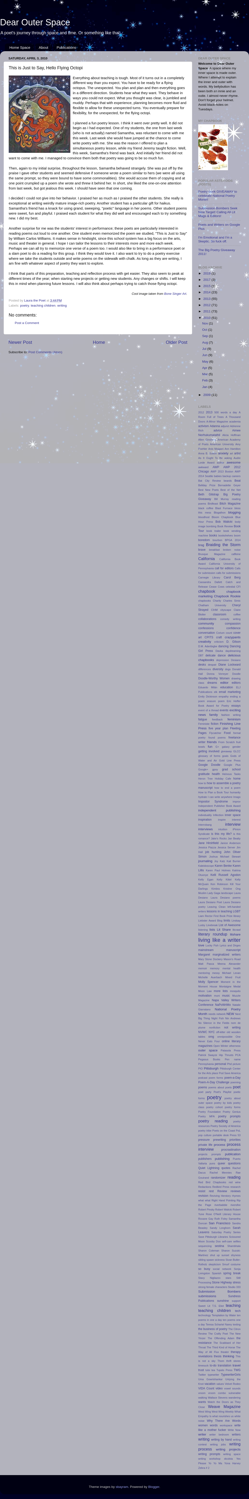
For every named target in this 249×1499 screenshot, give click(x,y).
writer (202, 1434)
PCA (238, 1055)
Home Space (19, 47)
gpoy (215, 769)
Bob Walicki (223, 521)
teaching (233, 1305)
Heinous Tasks (231, 774)
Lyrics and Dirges (230, 945)
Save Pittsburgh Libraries (213, 1236)
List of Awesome (230, 925)
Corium (220, 632)
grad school (231, 769)
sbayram (122, 1487)
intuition (222, 829)
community (206, 623)
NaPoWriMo (223, 1004)
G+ (217, 746)
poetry (24, 305)
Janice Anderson (230, 843)
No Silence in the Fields (213, 1022)
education (226, 687)
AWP (215, 467)
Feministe (204, 723)
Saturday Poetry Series (226, 1232)
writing (62, 305)
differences (204, 669)
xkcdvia (228, 1458)
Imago (237, 796)
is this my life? (221, 834)
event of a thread (208, 710)
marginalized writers (227, 954)
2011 (207, 311)
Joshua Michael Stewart (225, 856)
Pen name (233, 1059)
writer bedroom (219, 1434)
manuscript (233, 950)
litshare (235, 934)
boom (237, 535)
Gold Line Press (230, 760)
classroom (219, 614)
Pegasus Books (209, 1059)
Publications (66, 47)
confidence (233, 628)
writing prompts (209, 1454)
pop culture (205, 1135)
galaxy (225, 746)
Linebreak (212, 925)
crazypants (233, 637)
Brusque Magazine (211, 554)
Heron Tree (205, 778)
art (231, 453)
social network (222, 1268)
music (226, 995)
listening (203, 929)
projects (202, 1154)
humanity (235, 792)
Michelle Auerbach (210, 977)
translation (224, 1365)
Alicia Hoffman (231, 435)
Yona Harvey (232, 1463)
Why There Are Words (224, 1420)
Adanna (215, 426)
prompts (216, 1154)
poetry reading (213, 1121)
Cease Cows (216, 586)
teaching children (43, 305)
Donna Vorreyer (217, 673)
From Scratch (226, 742)
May (205, 361)
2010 (207, 318)
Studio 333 (234, 1287)
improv (237, 801)
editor (224, 682)
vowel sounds (232, 1388)
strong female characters (212, 1287)
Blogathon (220, 512)
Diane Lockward (229, 664)
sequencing (205, 1246)
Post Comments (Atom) (45, 352)
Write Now (234, 1430)
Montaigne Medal (230, 986)
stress (237, 1282)
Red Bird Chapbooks (212, 1182)
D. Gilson (233, 641)
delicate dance (215, 655)
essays (236, 705)
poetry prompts (229, 1116)
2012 (207, 305)
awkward (203, 467)
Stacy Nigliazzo (209, 1277)
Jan (205, 387)
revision (203, 1195)
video (219, 1388)
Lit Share (224, 929)
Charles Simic (232, 600)
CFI (238, 586)
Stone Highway (222, 1282)
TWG (237, 1370)
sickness (220, 1259)
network (221, 1014)
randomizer (218, 1177)
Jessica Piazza (207, 847)
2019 (207, 273)
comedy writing (230, 619)
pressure (204, 1139)
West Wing (204, 1411)
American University (222, 444)
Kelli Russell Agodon (226, 875)
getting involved (208, 751)
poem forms (216, 1077)
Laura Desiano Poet (210, 902)
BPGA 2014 (233, 540)
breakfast (214, 549)
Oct (205, 329)
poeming (236, 1082)
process (219, 1145)
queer (221, 1163)
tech (238, 1311)
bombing (211, 526)
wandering (234, 1397)
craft (219, 637)
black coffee (205, 508)
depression (222, 660)
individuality (205, 815)
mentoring (204, 972)
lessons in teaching (219, 911)
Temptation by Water (224, 1315)
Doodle (236, 673)
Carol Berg (232, 577)
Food (227, 733)
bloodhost (204, 517)
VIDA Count (206, 1388)
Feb (205, 380)
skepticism (215, 1264)
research (235, 1186)
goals (225, 755)
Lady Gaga (213, 893)
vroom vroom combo (212, 1393)
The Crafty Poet (218, 1333)
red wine (235, 1182)
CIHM (214, 609)
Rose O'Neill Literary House (223, 1214)
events (224, 710)
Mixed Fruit (233, 977)
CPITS (209, 637)
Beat (237, 480)
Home (99, 342)
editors (236, 682)
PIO (200, 1068)
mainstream (205, 950)
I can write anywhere (220, 796)
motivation (205, 995)
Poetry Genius (232, 1111)
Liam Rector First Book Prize (215, 916)
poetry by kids (223, 1102)
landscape (227, 893)
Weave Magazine (224, 1406)
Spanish (216, 1273)
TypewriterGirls (231, 1374)
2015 (207, 286)
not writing (232, 1027)
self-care (227, 1241)
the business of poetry (212, 1329)
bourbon (217, 540)
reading (234, 1177)
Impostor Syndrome (213, 801)
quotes (225, 1168)
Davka (219, 650)
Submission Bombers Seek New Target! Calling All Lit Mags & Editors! (217, 212)
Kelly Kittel (224, 879)
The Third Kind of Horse (221, 1347)
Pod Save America (230, 1073)
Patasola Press (231, 1050)
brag (201, 545)
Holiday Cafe (223, 778)
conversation (206, 632)
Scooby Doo (213, 1241)
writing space (232, 1454)
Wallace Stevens (217, 1397)
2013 (207, 299)
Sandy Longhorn (220, 1227)
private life (205, 1145)
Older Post (176, 342)
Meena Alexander (229, 963)
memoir (202, 968)
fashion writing (231, 714)
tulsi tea (210, 1370)
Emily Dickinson (207, 696)
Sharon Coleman (208, 1250)
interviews (205, 829)
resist (201, 1191)
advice (217, 430)
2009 (207, 395)
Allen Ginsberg (207, 439)
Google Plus (232, 764)
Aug (205, 342)
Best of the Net (230, 489)
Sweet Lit (204, 1305)
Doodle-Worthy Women (214, 678)
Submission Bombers (219, 1291)
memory (215, 968)
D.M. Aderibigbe (207, 646)
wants (202, 1402)
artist (237, 453)
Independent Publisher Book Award (219, 805)
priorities (235, 1139)
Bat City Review (209, 480)
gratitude (204, 774)
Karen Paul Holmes (218, 870)
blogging (234, 512)
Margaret (204, 954)
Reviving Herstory (220, 1195)
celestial (230, 586)
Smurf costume (231, 1264)
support (236, 1300)
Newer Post (20, 342)
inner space (233, 815)
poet (237, 1087)
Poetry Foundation (209, 1111)
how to (202, 783)
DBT (201, 655)
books (213, 535)
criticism (219, 641)
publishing (222, 1159)
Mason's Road (232, 959)
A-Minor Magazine (217, 421)
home (237, 778)
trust (201, 1370)
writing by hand (221, 1439)
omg (211, 1036)
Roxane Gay (205, 1218)
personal (220, 1064)
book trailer (213, 530)
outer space (208, 1050)
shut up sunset (219, 1255)
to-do (213, 1365)
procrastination (231, 1149)
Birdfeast (213, 503)
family (213, 715)
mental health (231, 968)
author (220, 462)
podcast (202, 1077)
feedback (217, 719)
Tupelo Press (224, 1370)
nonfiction (214, 1027)
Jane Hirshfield (208, 843)
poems (202, 1087)
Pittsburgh (211, 1068)
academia (235, 421)
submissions (207, 1296)
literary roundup (212, 934)
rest (211, 1191)
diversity (217, 669)
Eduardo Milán (207, 687)
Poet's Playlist (222, 1092)
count (229, 632)
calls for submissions (228, 572)
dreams (212, 682)
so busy (204, 1269)
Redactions (204, 1186)
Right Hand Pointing (223, 1200)
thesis (217, 1356)
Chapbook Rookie (227, 596)
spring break (232, 1273)
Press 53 (235, 1135)
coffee (237, 614)
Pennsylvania (206, 1064)
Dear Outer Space (35, 22)
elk (215, 691)
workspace (226, 1425)
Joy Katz (219, 861)
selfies (237, 1241)
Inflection (218, 815)
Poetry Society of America (226, 1126)
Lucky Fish (211, 945)
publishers (205, 1159)
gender (236, 746)
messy (216, 972)
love (201, 945)
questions (234, 1163)
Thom (221, 1360)
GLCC (237, 751)
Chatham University (212, 605)
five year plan (218, 728)
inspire (222, 819)
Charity (217, 600)
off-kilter (220, 1032)
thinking (228, 1356)
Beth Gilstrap (208, 494)
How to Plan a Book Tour (213, 792)
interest (236, 819)
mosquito (235, 991)
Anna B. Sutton (207, 453)
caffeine (236, 554)
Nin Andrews (233, 1018)
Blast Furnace (224, 508)
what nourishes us (223, 1416)
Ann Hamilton (233, 448)
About (43, 47)
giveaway (226, 751)
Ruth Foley (220, 1218)
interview (233, 824)
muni (217, 995)
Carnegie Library (209, 577)
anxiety (223, 453)
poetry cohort (214, 1107)
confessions (206, 628)
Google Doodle (209, 765)
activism (203, 426)
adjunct (225, 426)
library (237, 916)
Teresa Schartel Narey (219, 1324)
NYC (212, 1032)
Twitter (202, 1374)
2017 (207, 280)
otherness (235, 1045)
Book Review (225, 526)
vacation (210, 1384)
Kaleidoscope (206, 865)
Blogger (153, 1487)
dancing (223, 646)
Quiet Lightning (208, 1168)
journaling (205, 861)
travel (237, 1365)
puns (212, 1163)
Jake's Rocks (219, 838)
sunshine (223, 1300)
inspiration (205, 819)
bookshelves (225, 535)
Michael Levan (231, 972)
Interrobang (205, 824)
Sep (205, 336)
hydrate (202, 796)
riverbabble (220, 1204)
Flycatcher (215, 733)
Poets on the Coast (223, 1130)
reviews (236, 1191)
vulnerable (234, 1393)
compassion (233, 623)
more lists (221, 991)
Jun (205, 355)
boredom (204, 540)
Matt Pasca (206, 963)
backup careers (232, 476)
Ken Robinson (219, 884)
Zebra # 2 (203, 1467)
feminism (234, 719)
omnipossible (225, 1036)
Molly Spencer (208, 982)
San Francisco (220, 1223)
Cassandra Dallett (210, 582)
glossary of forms (209, 755)
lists (212, 929)
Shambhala (234, 1246)
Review (222, 1191)
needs (211, 1014)
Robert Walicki (223, 1209)
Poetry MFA (206, 1116)
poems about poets (220, 1087)
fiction (215, 723)
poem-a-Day (232, 1077)
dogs (228, 669)
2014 (207, 292)
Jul (204, 349)
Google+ (203, 769)
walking (202, 1397)
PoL (238, 1130)
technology (204, 1315)
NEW (230, 1014)
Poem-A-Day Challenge (213, 1082)
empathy (223, 696)
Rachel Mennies (221, 1172)
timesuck (203, 1365)
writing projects (228, 1449)
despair (212, 664)
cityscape (225, 609)
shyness (236, 1255)
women (203, 1425)
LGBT (237, 911)
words (214, 1425)
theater (225, 1352)
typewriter (213, 1374)
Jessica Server (226, 847)
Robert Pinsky (206, 1209)
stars (228, 1277)
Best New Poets (208, 489)
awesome (234, 462)
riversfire (236, 1204)
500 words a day (225, 412)
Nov (205, 323)
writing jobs (218, 1444)
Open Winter (220, 1045)
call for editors (224, 568)
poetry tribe (205, 1130)
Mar (205, 374)
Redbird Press (220, 1186)
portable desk (221, 1135)
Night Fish (217, 1018)
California (206, 558)
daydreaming (233, 650)
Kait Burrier (234, 861)
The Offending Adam (221, 1338)
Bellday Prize (206, 485)
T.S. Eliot (218, 1305)
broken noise (232, 549)
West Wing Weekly (223, 1411)
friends (212, 742)
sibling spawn (206, 1259)
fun (210, 746)
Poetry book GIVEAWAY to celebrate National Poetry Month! (217, 195)
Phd (229, 1064)
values (220, 1383)
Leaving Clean (216, 906)
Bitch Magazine (230, 503)
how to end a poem (227, 787)
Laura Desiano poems (226, 897)
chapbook (206, 591)
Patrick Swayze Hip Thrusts (215, 1055)
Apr (205, 368)
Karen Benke (223, 865)
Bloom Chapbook (222, 517)
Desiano (236, 660)
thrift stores (233, 1360)
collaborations (207, 619)
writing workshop (209, 1458)
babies (218, 476)
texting (237, 1324)
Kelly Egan (205, 879)
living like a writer (219, 940)
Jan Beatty (234, 838)
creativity (204, 641)
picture (237, 1064)
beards (228, 480)
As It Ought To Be (210, 458)
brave (201, 549)
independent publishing (219, 810)
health (216, 774)
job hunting (213, 852)
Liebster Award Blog (210, 920)
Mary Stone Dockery (210, 959)
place (215, 1073)
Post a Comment (27, 323)
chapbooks (204, 600)
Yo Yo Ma (215, 1463)
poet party (204, 1092)
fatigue (202, 719)
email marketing (230, 692)
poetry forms (233, 1107)
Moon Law (205, 991)
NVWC (202, 1032)
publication (233, 1154)
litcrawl (237, 929)
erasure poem (216, 701)
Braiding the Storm (223, 544)
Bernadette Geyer (229, 485)
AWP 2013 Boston (222, 471)
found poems (217, 737)
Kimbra (216, 888)
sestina (219, 1246)
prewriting (219, 1139)
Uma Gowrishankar (210, 1379)
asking (228, 458)
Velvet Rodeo (233, 1383)
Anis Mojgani (216, 448)
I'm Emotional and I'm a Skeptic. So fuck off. (215, 239)
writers (236, 1434)
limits (227, 920)
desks (202, 664)
